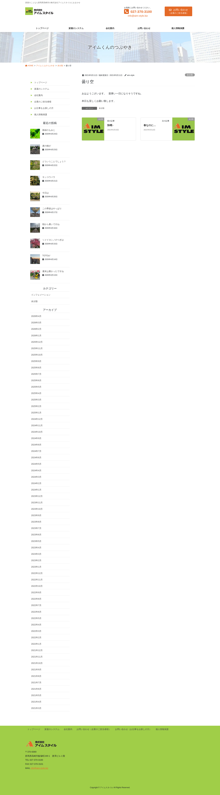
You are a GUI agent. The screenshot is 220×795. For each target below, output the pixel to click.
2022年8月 (36, 599)
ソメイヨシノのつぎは (53, 240)
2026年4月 (36, 316)
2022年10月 (37, 586)
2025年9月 (36, 361)
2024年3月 (36, 477)
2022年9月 (36, 592)
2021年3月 (36, 708)
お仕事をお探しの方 (43, 108)
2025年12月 (37, 342)
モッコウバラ (48, 177)
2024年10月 (37, 432)
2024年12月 (37, 419)
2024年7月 (36, 451)
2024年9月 (36, 438)
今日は (45, 193)
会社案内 (38, 95)
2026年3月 (36, 322)
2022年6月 (36, 612)
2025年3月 (36, 399)
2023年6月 (36, 534)
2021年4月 (36, 702)
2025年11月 (37, 348)
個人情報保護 (40, 114)
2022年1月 (36, 644)
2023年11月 (37, 502)
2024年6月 (36, 457)
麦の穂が (46, 146)
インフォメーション (40, 295)
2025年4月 (36, 393)
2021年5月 (36, 695)
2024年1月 (36, 489)
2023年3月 (36, 554)
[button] (178, 11)
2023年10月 (37, 509)
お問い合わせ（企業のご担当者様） (94, 729)
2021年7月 (36, 682)
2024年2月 (36, 483)
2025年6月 (36, 380)
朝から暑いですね (50, 224)
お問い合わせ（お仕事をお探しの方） (133, 729)
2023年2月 (36, 560)
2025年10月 (37, 355)
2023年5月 (36, 541)
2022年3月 (36, 631)
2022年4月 (36, 624)
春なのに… (150, 125)
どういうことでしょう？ (54, 161)
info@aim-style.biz (138, 16)
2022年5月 (36, 618)
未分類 (190, 75)
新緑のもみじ (48, 130)
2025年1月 (36, 412)
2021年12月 (37, 650)
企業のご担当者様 (42, 101)
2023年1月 (36, 567)
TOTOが (46, 255)
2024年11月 (37, 425)
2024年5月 (36, 464)
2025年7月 (36, 374)
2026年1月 (36, 335)
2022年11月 (37, 579)
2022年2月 (36, 637)
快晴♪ (110, 125)
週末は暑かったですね (53, 271)
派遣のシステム (41, 89)
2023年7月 (36, 528)
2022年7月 (36, 605)
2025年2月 (36, 406)
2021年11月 (37, 656)
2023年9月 (36, 515)
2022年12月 (37, 573)
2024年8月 (36, 444)
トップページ (40, 82)
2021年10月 (37, 663)
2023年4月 (36, 547)
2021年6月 (36, 689)
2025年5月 (36, 387)
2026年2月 (36, 329)
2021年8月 (36, 676)
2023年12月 (37, 496)
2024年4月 (36, 470)
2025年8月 (36, 367)
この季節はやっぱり (52, 208)
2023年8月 (36, 522)
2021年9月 (36, 669)
